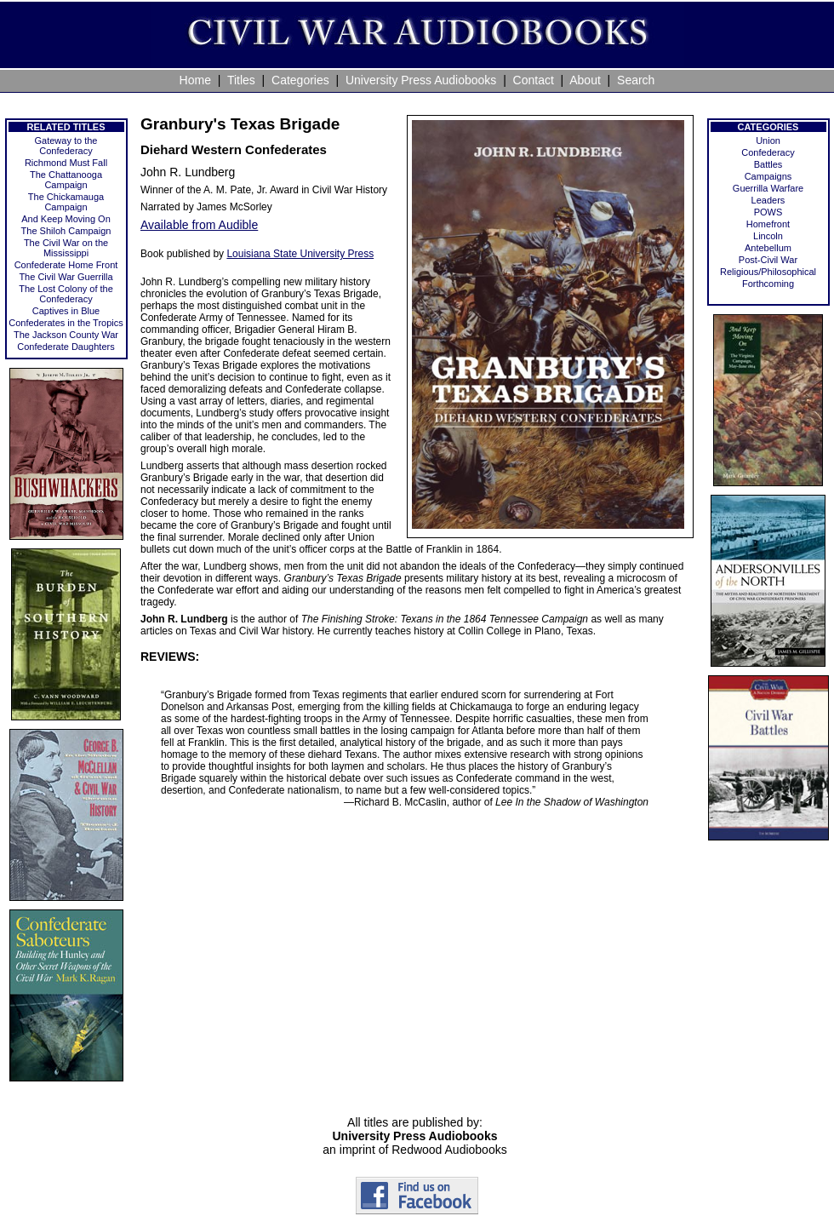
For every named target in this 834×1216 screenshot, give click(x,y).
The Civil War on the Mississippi (66, 248)
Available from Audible (199, 225)
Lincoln (768, 236)
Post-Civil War (768, 260)
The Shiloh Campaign (66, 231)
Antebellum (768, 248)
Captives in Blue (66, 311)
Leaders (768, 200)
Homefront (768, 224)
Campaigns (768, 176)
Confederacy (767, 152)
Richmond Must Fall (66, 163)
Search (635, 80)
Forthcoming (768, 283)
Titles (241, 80)
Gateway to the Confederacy (66, 145)
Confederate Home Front (66, 265)
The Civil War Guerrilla (65, 277)
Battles (768, 164)
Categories (300, 80)
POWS (768, 212)
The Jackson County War (66, 335)
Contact (533, 80)
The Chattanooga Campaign (66, 179)
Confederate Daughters (65, 346)
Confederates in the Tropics (66, 323)
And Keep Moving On (66, 219)
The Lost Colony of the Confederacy (66, 294)
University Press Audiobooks (421, 80)
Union (768, 140)
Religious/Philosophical (768, 272)
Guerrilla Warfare (768, 188)
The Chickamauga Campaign (66, 202)
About (585, 80)
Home (195, 80)
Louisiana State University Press (300, 254)
